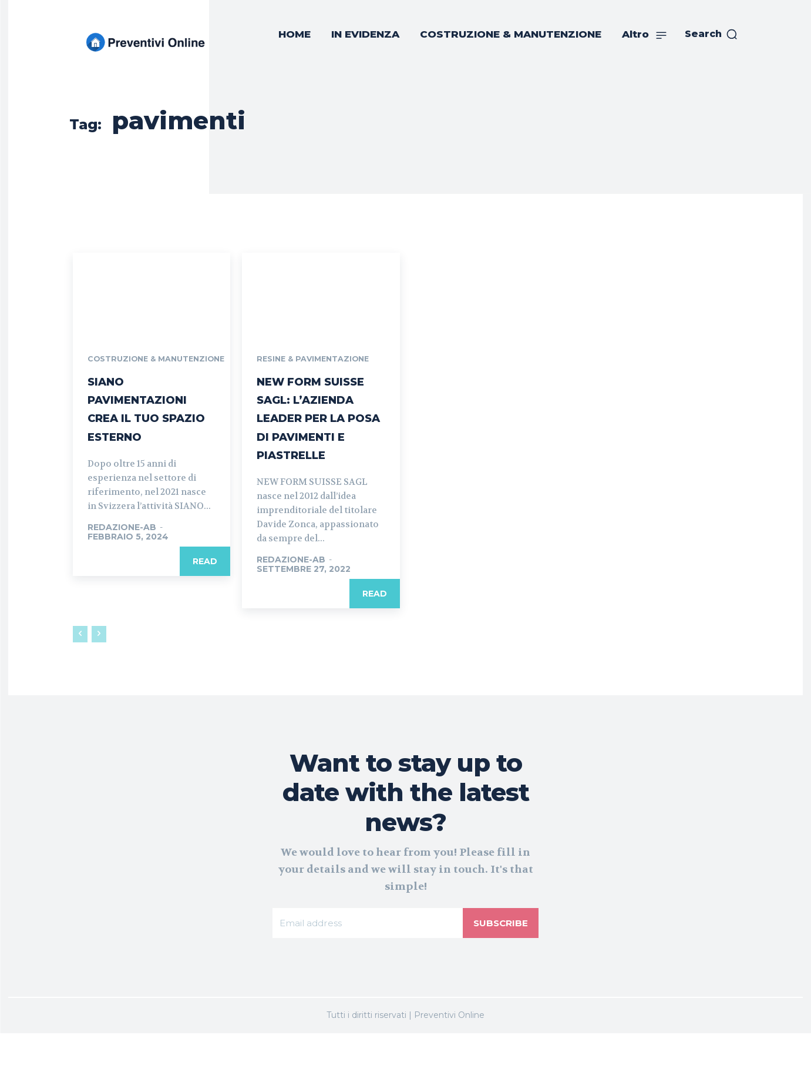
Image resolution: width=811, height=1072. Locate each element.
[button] (711, 34)
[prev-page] (80, 672)
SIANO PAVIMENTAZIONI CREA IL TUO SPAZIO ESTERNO (146, 426)
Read (205, 588)
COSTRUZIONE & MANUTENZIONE (125, 364)
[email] (366, 961)
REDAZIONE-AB (122, 554)
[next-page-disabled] (99, 672)
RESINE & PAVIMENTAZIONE (317, 360)
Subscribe (500, 960)
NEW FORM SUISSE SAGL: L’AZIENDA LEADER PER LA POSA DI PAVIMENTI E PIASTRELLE (317, 436)
